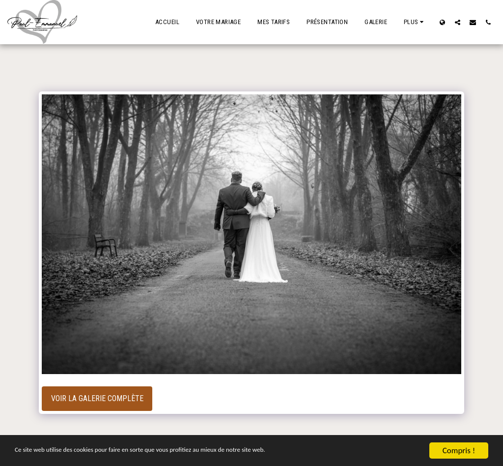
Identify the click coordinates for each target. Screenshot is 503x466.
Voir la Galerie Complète (97, 398)
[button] (457, 22)
